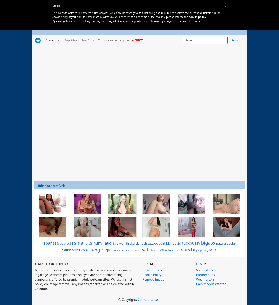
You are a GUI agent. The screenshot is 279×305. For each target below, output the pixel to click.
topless (173, 250)
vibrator (134, 250)
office (163, 250)
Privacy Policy (152, 270)
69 (83, 250)
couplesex (120, 250)
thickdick (132, 243)
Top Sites (71, 40)
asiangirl (95, 249)
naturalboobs (226, 243)
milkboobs (70, 250)
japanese (50, 243)
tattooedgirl (156, 243)
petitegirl (66, 243)
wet (144, 249)
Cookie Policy (152, 275)
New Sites (88, 40)
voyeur (120, 243)
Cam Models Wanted (211, 284)
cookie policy (197, 17)
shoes (153, 250)
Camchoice (54, 40)
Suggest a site (206, 270)
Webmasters (205, 279)
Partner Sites (205, 275)
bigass (208, 242)
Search (236, 40)
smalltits (83, 242)
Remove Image (153, 279)
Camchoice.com (149, 299)
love (213, 250)
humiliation (103, 243)
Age (123, 40)
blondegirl (173, 243)
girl (109, 250)
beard (185, 249)
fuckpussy (191, 243)
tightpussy (200, 250)
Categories (106, 40)
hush (143, 243)
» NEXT (137, 40)
